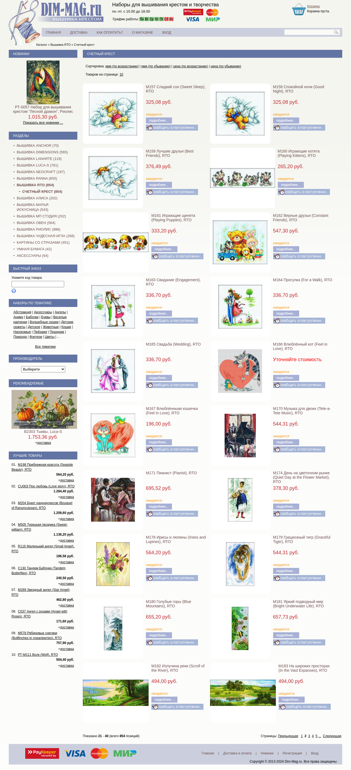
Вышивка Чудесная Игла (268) (46, 236)
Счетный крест (84, 44)
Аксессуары (43, 312)
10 (121, 74)
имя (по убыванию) (156, 66)
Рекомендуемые (28, 383)
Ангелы (60, 312)
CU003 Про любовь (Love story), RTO (46, 486)
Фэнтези (36, 337)
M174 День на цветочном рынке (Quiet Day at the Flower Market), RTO (301, 477)
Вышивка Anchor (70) (38, 145)
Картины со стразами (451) (43, 242)
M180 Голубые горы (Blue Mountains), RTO (168, 603)
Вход (314, 753)
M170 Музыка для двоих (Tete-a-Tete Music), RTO (302, 410)
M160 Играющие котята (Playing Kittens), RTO (299, 153)
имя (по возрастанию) (122, 66)
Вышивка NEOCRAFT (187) (41, 172)
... (319, 736)
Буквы (45, 317)
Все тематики (45, 347)
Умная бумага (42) (34, 249)
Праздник (57, 332)
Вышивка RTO (60, 44)
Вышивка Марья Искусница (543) (32, 207)
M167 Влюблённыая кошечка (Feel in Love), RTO (172, 410)
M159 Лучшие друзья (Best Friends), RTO (170, 153)
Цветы (50, 337)
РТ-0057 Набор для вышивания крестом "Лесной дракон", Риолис (43, 109)
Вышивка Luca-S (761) (37, 165)
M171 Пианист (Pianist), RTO (171, 473)
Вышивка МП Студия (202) (41, 216)
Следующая (332, 736)
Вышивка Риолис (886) (38, 229)
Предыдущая (288, 736)
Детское (34, 327)
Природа (20, 337)
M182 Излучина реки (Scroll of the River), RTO (178, 668)
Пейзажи (40, 332)
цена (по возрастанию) (190, 66)
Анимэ (18, 317)
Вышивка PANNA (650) (37, 178)
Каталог (41, 44)
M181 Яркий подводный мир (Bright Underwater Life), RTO (298, 603)
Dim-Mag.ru (293, 761)
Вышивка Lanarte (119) (39, 159)
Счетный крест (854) (42, 191)
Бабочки (32, 317)
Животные (51, 327)
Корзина (313, 6)
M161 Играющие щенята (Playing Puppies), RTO (173, 217)
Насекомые (22, 332)
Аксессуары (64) (32, 256)
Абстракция (22, 312)
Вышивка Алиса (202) (37, 198)
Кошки (66, 327)
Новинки (21, 54)
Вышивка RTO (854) (35, 185)
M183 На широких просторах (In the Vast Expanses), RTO (304, 668)
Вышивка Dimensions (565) (42, 152)
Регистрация (292, 753)
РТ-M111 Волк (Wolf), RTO (38, 655)
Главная (208, 753)
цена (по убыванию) (226, 66)
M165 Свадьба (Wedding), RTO (173, 344)
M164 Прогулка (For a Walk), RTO (302, 280)
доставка (44, 443)
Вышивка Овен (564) (36, 223)
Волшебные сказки (44, 322)
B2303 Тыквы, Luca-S (43, 431)
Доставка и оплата (237, 753)
